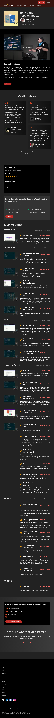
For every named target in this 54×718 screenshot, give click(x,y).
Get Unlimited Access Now (13, 621)
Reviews (4, 684)
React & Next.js (18, 184)
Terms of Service (19, 713)
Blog (25, 5)
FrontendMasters (11, 2)
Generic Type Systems (30, 520)
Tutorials (19, 5)
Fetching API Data (29, 325)
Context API (27, 464)
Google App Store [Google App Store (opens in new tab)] (17, 704)
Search (35, 2)
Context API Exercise (30, 474)
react (6, 190)
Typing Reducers (28, 371)
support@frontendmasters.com (14, 708)
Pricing (39, 5)
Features (31, 5)
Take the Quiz (26, 642)
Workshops (4, 676)
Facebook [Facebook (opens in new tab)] (10, 700)
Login (48, 2)
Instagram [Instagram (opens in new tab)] (14, 700)
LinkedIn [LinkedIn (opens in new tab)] (7, 700)
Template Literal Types (30, 436)
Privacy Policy (27, 713)
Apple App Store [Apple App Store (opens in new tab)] (6, 704)
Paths (5, 5)
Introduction (27, 235)
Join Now (41, 2)
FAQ (3, 689)
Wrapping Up (27, 586)
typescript (22, 190)
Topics (3, 678)
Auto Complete (28, 556)
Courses (11, 5)
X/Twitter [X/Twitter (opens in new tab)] (3, 700)
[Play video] (27, 47)
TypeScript (8, 184)
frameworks (13, 190)
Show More (27, 153)
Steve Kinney (30, 19)
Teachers (4, 681)
